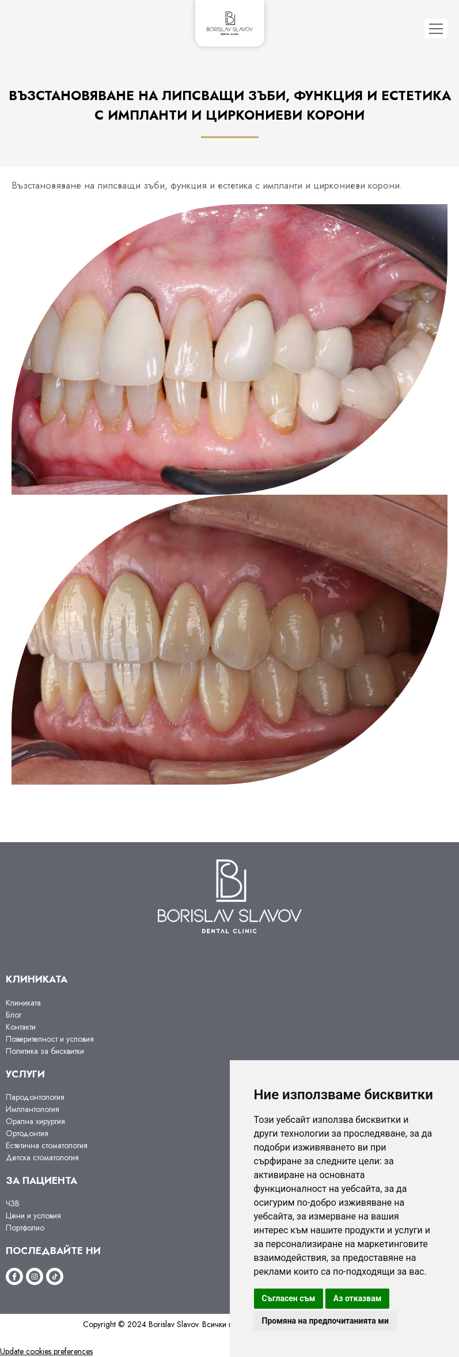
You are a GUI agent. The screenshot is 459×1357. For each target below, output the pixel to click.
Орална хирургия (35, 1121)
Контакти (21, 1027)
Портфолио (25, 1227)
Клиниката (23, 1002)
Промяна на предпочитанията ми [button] (325, 1320)
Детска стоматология (42, 1157)
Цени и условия (33, 1215)
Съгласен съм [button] (289, 1298)
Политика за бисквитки (45, 1051)
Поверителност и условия (50, 1039)
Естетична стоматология (47, 1145)
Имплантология (32, 1109)
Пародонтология (35, 1097)
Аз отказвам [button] (357, 1298)
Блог (13, 1014)
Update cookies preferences (46, 1351)
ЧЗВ (13, 1203)
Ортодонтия (27, 1133)
